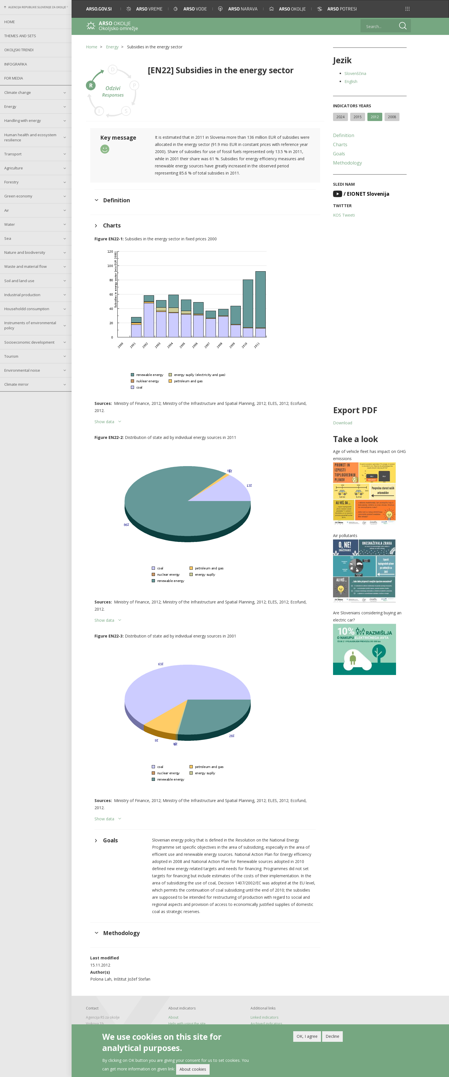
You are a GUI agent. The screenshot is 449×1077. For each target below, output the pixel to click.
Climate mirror (16, 384)
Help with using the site (187, 1023)
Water (9, 224)
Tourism (11, 356)
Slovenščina (355, 73)
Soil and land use (19, 280)
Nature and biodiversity (24, 252)
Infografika (15, 64)
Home (9, 21)
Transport (12, 154)
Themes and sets (20, 35)
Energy (10, 106)
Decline (332, 1036)
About (173, 1017)
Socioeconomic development (29, 342)
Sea (7, 238)
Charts (340, 144)
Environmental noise (22, 370)
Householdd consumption (26, 308)
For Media (13, 78)
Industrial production (22, 294)
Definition (343, 135)
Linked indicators (264, 1017)
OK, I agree (307, 1036)
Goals (339, 154)
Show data (104, 421)
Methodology (347, 163)
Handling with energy (22, 120)
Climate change (17, 92)
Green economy (18, 196)
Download (342, 422)
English (350, 81)
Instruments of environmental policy (30, 325)
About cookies (193, 1069)
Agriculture (13, 168)
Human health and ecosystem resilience (30, 137)
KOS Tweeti (344, 215)
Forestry (11, 182)
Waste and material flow (25, 266)
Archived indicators (266, 1023)
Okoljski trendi (19, 49)
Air (6, 210)
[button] (407, 8)
